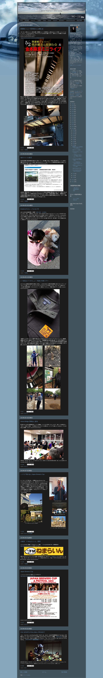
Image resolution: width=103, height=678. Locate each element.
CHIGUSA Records (70, 20)
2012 (73, 179)
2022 (73, 111)
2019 (73, 117)
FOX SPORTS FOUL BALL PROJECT (32, 632)
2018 (73, 118)
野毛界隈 (27, 20)
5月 (74, 143)
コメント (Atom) (26, 675)
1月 (74, 177)
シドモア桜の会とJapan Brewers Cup (32, 474)
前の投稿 (64, 672)
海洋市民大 (61, 20)
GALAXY (55, 20)
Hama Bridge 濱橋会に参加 (29, 421)
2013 (73, 128)
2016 (73, 122)
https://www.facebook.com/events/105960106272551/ (32, 38)
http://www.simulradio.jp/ (25, 546)
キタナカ (33, 20)
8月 (74, 137)
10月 (74, 133)
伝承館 (77, 95)
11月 (74, 131)
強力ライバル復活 (26, 157)
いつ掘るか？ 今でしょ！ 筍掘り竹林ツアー (34, 281)
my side (76, 91)
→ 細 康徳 (43, 212)
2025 (73, 105)
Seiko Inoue (59, 636)
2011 (73, 181)
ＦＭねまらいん (54, 556)
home (21, 20)
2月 (74, 175)
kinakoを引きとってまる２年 (29, 209)
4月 (74, 145)
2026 (73, 103)
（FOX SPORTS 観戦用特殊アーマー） (34, 639)
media (44, 20)
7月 (74, 139)
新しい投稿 (23, 672)
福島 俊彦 (38, 212)
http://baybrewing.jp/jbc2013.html (27, 576)
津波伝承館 (79, 20)
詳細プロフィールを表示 (75, 65)
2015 (73, 124)
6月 (74, 141)
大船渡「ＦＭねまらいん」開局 (30, 541)
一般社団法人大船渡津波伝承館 (76, 189)
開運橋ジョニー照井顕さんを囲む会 (31, 29)
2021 (73, 113)
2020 (73, 115)
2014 (73, 126)
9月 (74, 135)
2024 (73, 107)
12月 (74, 130)
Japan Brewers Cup (26, 571)
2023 (73, 109)
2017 (73, 120)
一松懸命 (39, 20)
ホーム (44, 672)
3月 (74, 173)
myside (49, 20)
